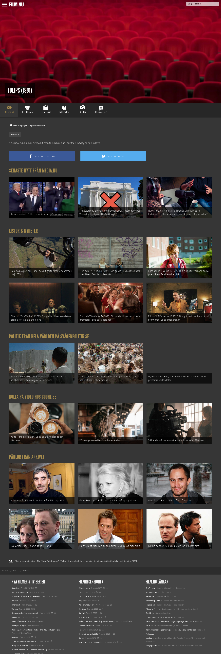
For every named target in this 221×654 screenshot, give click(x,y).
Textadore (150, 624)
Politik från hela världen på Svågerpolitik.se (49, 332)
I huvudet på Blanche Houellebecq (26, 586)
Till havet (82, 620)
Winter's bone (84, 578)
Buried (81, 628)
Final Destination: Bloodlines (24, 631)
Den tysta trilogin (19, 616)
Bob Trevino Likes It (20, 582)
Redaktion (150, 586)
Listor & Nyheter (23, 229)
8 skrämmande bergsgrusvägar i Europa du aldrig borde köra (171, 620)
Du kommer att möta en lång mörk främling (96, 611)
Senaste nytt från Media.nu (33, 171)
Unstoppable (84, 607)
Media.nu (150, 628)
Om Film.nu (150, 578)
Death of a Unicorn (19, 611)
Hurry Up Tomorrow (20, 635)
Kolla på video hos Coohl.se (32, 391)
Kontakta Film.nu (153, 582)
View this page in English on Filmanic (28, 125)
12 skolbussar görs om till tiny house (161, 607)
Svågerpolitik (151, 635)
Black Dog (16, 578)
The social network (86, 616)
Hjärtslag (82, 599)
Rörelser (15, 590)
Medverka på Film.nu (154, 590)
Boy (80, 590)
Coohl (148, 603)
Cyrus (81, 582)
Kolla (148, 616)
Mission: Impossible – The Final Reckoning (29, 640)
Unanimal (16, 595)
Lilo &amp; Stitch (19, 644)
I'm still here (84, 586)
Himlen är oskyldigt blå (88, 624)
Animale (15, 627)
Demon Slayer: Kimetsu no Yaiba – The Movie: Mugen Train (36, 620)
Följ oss (149, 595)
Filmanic (149, 599)
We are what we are (86, 595)
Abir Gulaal (16, 607)
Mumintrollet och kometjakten (91, 632)
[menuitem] (5, 560)
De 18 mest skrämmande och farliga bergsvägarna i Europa (170, 611)
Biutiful (82, 603)
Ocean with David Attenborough (25, 603)
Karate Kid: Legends (20, 648)
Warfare (15, 599)
